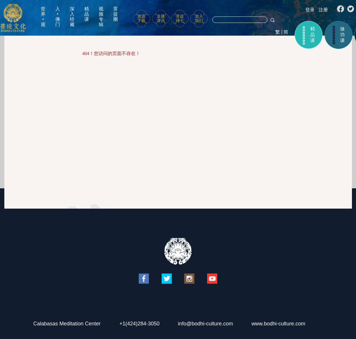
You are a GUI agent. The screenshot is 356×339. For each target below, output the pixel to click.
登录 (310, 9)
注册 (323, 9)
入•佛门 (57, 16)
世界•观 (43, 16)
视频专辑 (101, 16)
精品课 (86, 14)
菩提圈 (115, 14)
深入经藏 (72, 16)
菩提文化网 (13, 18)
